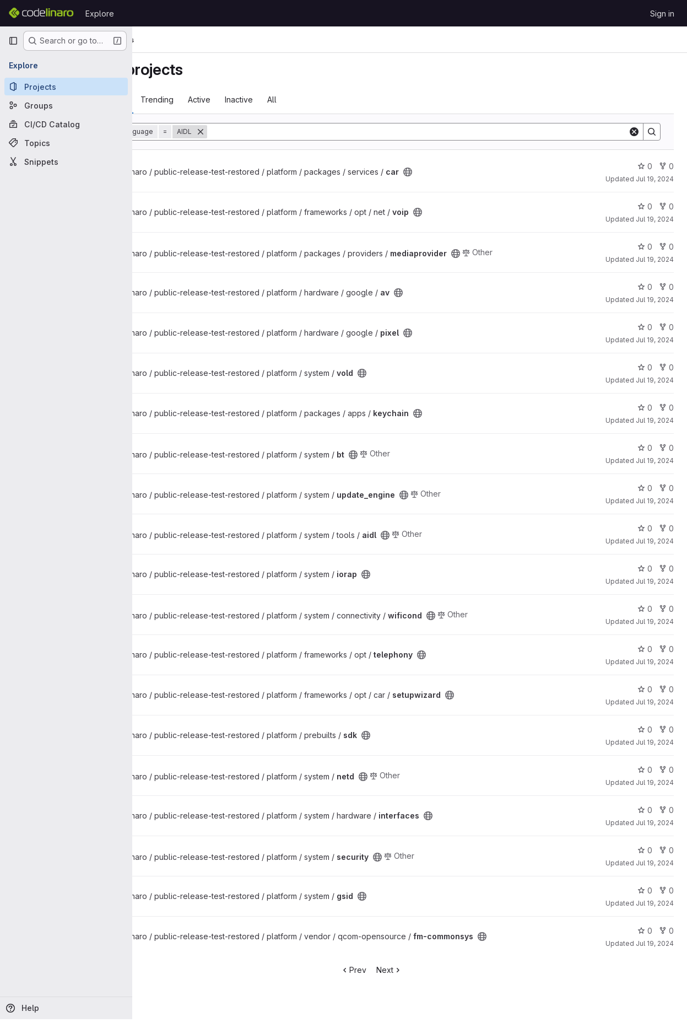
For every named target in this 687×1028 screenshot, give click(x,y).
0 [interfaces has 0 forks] (666, 810)
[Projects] (66, 86)
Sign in (662, 13)
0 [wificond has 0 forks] (666, 608)
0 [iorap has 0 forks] (666, 568)
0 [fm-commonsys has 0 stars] (644, 930)
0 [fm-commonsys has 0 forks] (666, 930)
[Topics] (66, 143)
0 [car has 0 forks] (666, 166)
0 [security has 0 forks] (666, 850)
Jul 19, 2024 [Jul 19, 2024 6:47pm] (655, 943)
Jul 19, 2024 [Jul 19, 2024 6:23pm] (655, 219)
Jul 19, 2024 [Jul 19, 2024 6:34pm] (655, 179)
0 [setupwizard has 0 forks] (666, 689)
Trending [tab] (233, 99)
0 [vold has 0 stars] (644, 367)
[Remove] (276, 131)
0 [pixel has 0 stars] (644, 327)
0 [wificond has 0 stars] (644, 608)
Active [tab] (275, 99)
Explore (99, 13)
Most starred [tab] (177, 99)
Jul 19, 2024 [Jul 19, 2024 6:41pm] (655, 380)
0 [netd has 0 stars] (644, 769)
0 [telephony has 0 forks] (666, 649)
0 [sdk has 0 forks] (666, 729)
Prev (392, 970)
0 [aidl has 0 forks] (666, 528)
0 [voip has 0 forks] (666, 206)
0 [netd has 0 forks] (666, 769)
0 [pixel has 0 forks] (666, 327)
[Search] (455, 131)
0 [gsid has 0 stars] (644, 890)
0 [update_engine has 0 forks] (666, 488)
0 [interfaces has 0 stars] (644, 810)
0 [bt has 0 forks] (666, 448)
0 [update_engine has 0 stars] (644, 488)
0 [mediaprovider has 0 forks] (666, 246)
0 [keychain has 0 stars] (644, 407)
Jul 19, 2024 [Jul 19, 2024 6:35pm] (655, 259)
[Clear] (634, 131)
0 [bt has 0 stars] (644, 448)
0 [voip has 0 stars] (644, 206)
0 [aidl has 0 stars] (644, 528)
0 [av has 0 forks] (666, 287)
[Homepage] (41, 13)
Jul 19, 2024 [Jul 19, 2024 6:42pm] (655, 823)
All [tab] (348, 99)
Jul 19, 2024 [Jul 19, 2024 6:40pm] (655, 460)
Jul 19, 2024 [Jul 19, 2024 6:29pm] (655, 420)
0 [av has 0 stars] (644, 287)
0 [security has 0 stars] (644, 850)
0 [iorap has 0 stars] (644, 568)
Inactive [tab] (315, 99)
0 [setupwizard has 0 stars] (644, 689)
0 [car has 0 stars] (644, 166)
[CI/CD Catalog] (66, 124)
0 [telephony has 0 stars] (644, 649)
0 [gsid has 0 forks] (666, 890)
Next (428, 970)
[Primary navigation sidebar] (13, 41)
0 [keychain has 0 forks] (666, 407)
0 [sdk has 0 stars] (644, 729)
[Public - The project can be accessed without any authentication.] (483, 172)
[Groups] (66, 105)
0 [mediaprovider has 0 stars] (644, 246)
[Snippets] (66, 161)
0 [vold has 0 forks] (666, 367)
